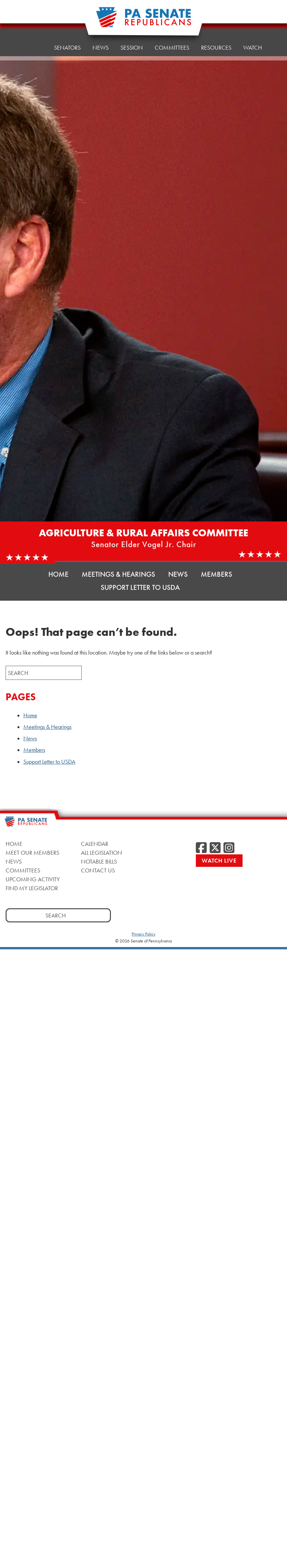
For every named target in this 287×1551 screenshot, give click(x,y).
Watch (252, 34)
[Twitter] (215, 848)
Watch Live (219, 860)
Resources (216, 36)
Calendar (94, 843)
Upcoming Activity (33, 879)
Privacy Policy (143, 934)
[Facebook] (201, 848)
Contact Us (98, 870)
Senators (67, 47)
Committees (172, 37)
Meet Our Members (32, 852)
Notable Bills (99, 861)
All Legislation (101, 852)
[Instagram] (228, 848)
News (100, 47)
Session (131, 47)
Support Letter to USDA (140, 587)
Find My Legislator (32, 888)
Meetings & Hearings (118, 574)
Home (33, 47)
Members (216, 574)
